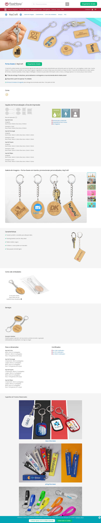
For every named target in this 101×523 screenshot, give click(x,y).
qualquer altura (80, 517)
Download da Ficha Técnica (59, 122)
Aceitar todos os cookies (64, 520)
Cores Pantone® (27, 512)
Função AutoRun (27, 514)
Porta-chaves (10, 64)
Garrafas (27, 9)
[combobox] (48, 4)
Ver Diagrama (56, 124)
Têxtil (62, 9)
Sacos (58, 9)
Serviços (60, 14)
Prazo (62, 511)
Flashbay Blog (83, 511)
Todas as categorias (11, 9)
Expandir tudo (82, 422)
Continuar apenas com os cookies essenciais (41, 520)
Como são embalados (50, 14)
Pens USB (21, 9)
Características (39, 14)
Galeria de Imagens (29, 14)
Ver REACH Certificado (58, 354)
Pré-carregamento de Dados (29, 511)
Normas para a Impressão (59, 120)
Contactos (87, 9)
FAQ (65, 14)
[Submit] (34, 4)
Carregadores (8, 514)
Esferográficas (46, 9)
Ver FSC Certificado (58, 352)
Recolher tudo (92, 422)
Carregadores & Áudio (36, 9)
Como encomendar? (46, 511)
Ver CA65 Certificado (58, 350)
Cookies (62, 512)
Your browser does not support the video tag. (74, 247)
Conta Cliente (45, 512)
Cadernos (53, 9)
